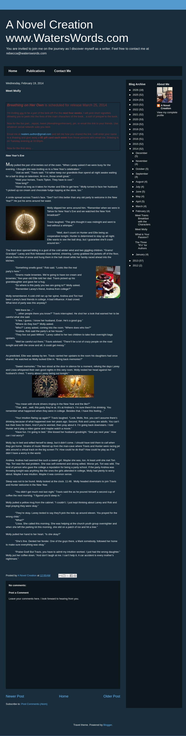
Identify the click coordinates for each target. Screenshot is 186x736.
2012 (136, 265)
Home (13, 71)
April (139, 201)
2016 (136, 138)
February (141, 211)
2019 (136, 124)
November (141, 161)
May (138, 196)
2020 (136, 119)
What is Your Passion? (142, 236)
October (141, 168)
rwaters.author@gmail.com (36, 134)
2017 (136, 134)
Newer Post (15, 696)
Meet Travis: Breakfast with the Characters (142, 220)
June (139, 191)
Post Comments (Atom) (34, 704)
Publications (35, 71)
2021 (136, 114)
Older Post (111, 696)
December (141, 153)
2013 (136, 260)
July (138, 186)
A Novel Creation (166, 107)
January (141, 254)
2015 (136, 143)
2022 (136, 109)
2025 (136, 94)
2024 (136, 99)
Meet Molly (141, 229)
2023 (136, 104)
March (140, 206)
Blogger (107, 724)
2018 (136, 129)
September (142, 173)
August (140, 181)
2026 (136, 89)
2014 (136, 148)
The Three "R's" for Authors (141, 245)
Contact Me (62, 71)
